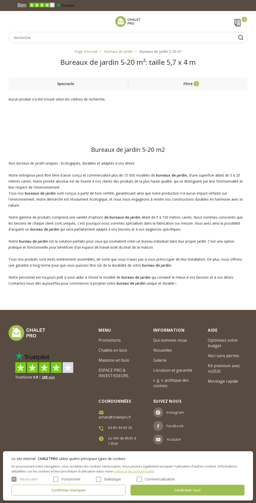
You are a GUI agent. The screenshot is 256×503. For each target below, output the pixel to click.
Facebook (175, 425)
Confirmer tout (187, 490)
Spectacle (65, 83)
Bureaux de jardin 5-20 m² (161, 51)
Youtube (173, 439)
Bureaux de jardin (118, 51)
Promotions (109, 340)
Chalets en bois (112, 350)
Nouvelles (162, 350)
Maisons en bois (113, 360)
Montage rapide (223, 381)
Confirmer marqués (69, 490)
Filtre (188, 83)
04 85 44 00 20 (120, 427)
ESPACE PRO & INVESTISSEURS (113, 372)
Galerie (159, 360)
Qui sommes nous (170, 340)
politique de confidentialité (134, 471)
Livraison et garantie (172, 370)
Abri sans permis (223, 355)
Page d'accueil (86, 51)
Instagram (175, 412)
